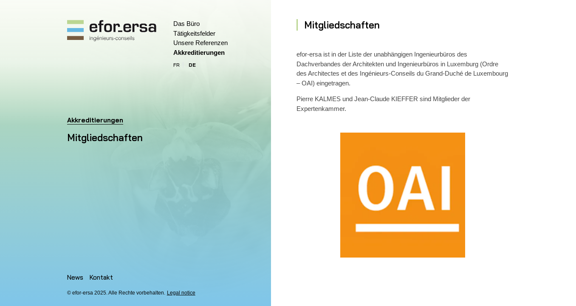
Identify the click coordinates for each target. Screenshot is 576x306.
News (75, 277)
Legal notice (181, 293)
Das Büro (186, 23)
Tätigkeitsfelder (194, 33)
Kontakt (101, 277)
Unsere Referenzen (200, 42)
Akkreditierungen (199, 52)
